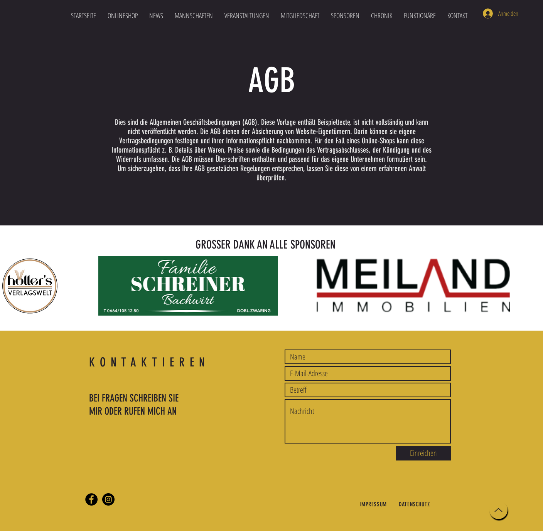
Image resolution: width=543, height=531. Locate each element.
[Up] (498, 510)
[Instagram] (108, 499)
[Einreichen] (423, 453)
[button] (194, 15)
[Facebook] (91, 499)
